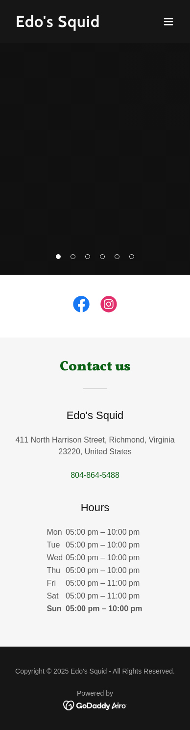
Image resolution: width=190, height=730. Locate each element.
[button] (168, 21)
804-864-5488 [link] (95, 475)
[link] (70, 24)
